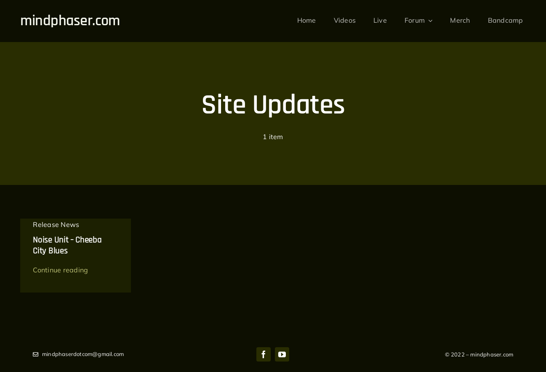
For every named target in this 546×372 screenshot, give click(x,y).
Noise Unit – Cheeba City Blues (67, 245)
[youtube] (282, 354)
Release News (56, 224)
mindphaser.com (70, 20)
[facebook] (263, 354)
